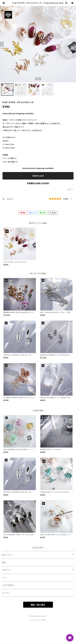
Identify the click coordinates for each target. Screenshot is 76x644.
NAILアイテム (7, 555)
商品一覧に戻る (38, 605)
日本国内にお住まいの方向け (38, 183)
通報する (70, 189)
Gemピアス (6, 570)
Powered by (38, 620)
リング (4, 578)
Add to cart (38, 176)
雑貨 (4, 562)
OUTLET (6, 593)
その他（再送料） (8, 585)
